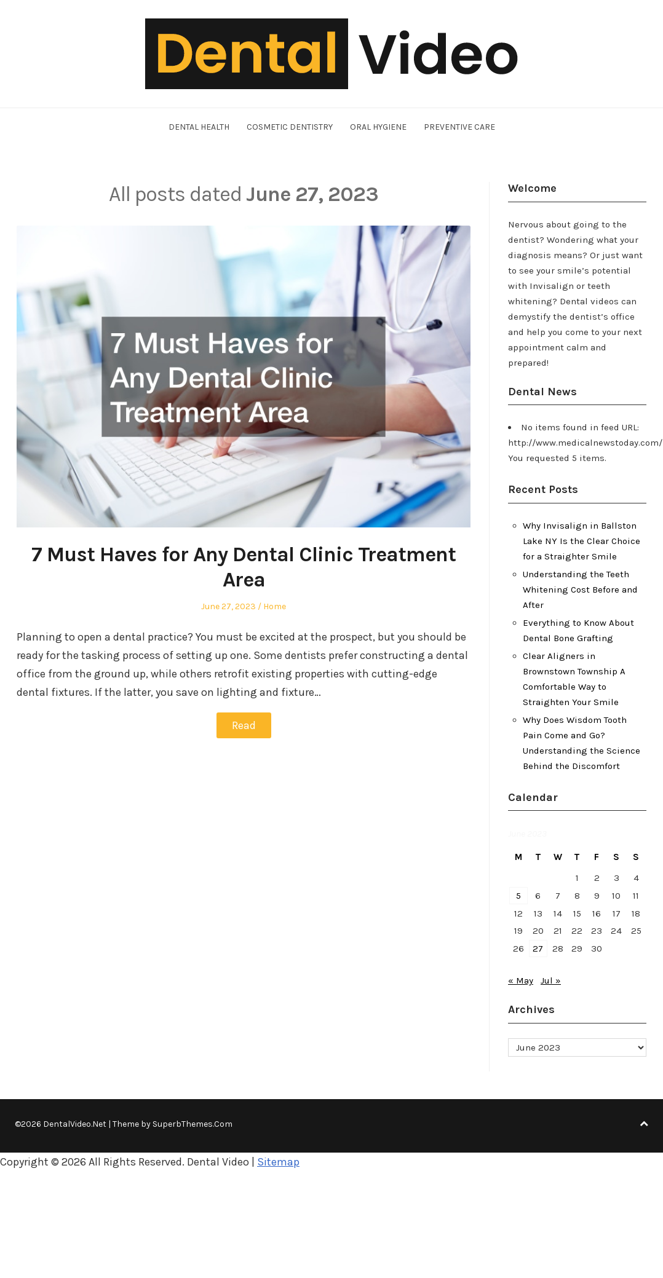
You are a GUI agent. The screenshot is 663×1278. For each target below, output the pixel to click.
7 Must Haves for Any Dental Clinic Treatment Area (243, 567)
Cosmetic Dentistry (290, 127)
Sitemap (278, 1162)
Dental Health (199, 127)
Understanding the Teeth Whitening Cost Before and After (580, 589)
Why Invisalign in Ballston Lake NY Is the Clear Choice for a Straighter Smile (581, 541)
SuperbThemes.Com (192, 1124)
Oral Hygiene (378, 127)
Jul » (551, 980)
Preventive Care (459, 127)
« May (520, 980)
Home (274, 606)
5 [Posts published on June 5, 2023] (518, 895)
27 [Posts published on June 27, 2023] (538, 948)
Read (244, 725)
